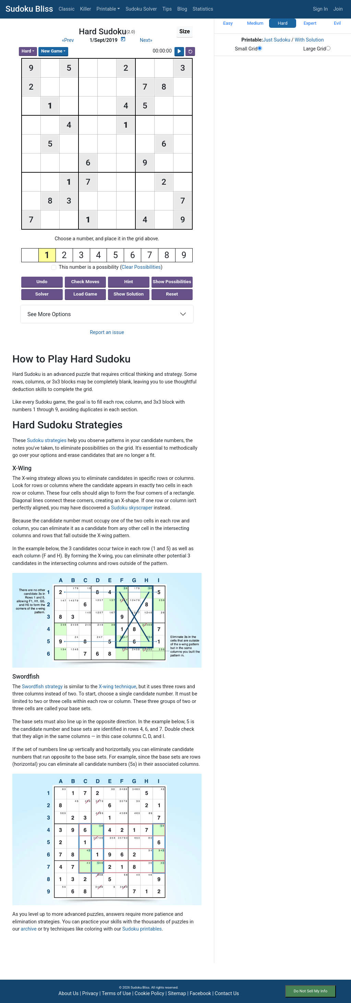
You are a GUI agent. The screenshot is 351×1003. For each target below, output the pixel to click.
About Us (69, 993)
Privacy (90, 993)
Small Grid (248, 49)
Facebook (200, 993)
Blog (182, 9)
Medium (255, 23)
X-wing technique (117, 687)
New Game (51, 51)
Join (338, 9)
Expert (310, 23)
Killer (85, 9)
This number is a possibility (89, 267)
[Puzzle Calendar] (123, 39)
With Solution (309, 40)
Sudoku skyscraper (132, 508)
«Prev (68, 40)
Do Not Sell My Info (310, 991)
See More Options (49, 314)
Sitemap (177, 993)
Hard (26, 51)
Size (184, 31)
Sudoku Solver (141, 9)
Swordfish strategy (42, 687)
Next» (146, 40)
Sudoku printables (142, 929)
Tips (167, 9)
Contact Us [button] (227, 993)
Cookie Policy (149, 993)
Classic (67, 9)
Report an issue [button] (107, 332)
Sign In (320, 9)
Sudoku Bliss (29, 9)
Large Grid (316, 49)
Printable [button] (106, 9)
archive (29, 929)
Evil (337, 23)
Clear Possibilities (141, 267)
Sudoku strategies (46, 440)
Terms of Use (116, 993)
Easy (228, 23)
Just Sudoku (276, 40)
